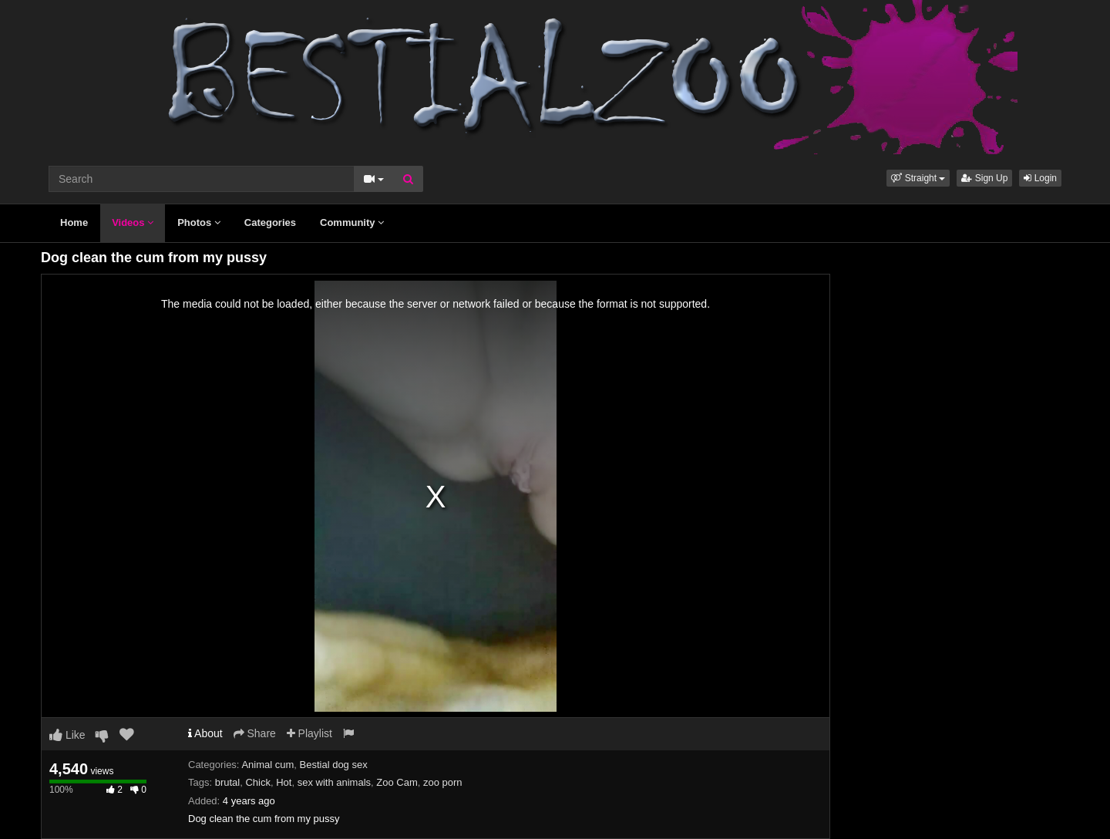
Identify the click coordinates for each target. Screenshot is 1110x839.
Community (352, 222)
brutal (227, 782)
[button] (918, 178)
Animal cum (267, 764)
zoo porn (442, 782)
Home (74, 222)
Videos (132, 222)
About (205, 733)
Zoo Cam (396, 782)
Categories (270, 222)
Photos (198, 222)
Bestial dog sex (334, 764)
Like (67, 735)
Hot (283, 782)
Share (255, 733)
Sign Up (984, 178)
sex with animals (334, 782)
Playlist (309, 733)
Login (1040, 178)
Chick (258, 782)
